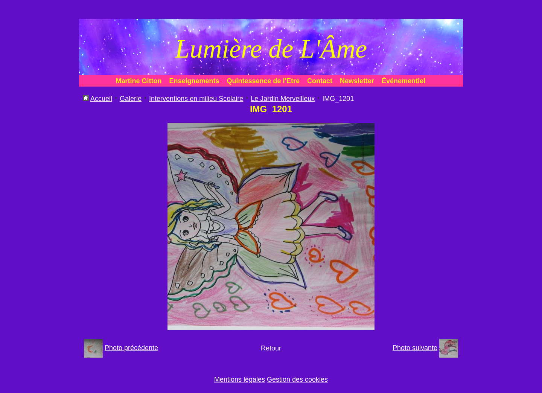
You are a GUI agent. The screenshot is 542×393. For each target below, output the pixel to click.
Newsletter (357, 81)
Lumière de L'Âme (271, 48)
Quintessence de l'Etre (263, 81)
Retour (271, 348)
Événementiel (403, 81)
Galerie (131, 98)
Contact (319, 81)
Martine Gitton (139, 81)
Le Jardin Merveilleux (283, 98)
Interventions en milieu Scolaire (196, 98)
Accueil (101, 98)
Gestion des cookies (297, 379)
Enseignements (194, 81)
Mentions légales (239, 379)
